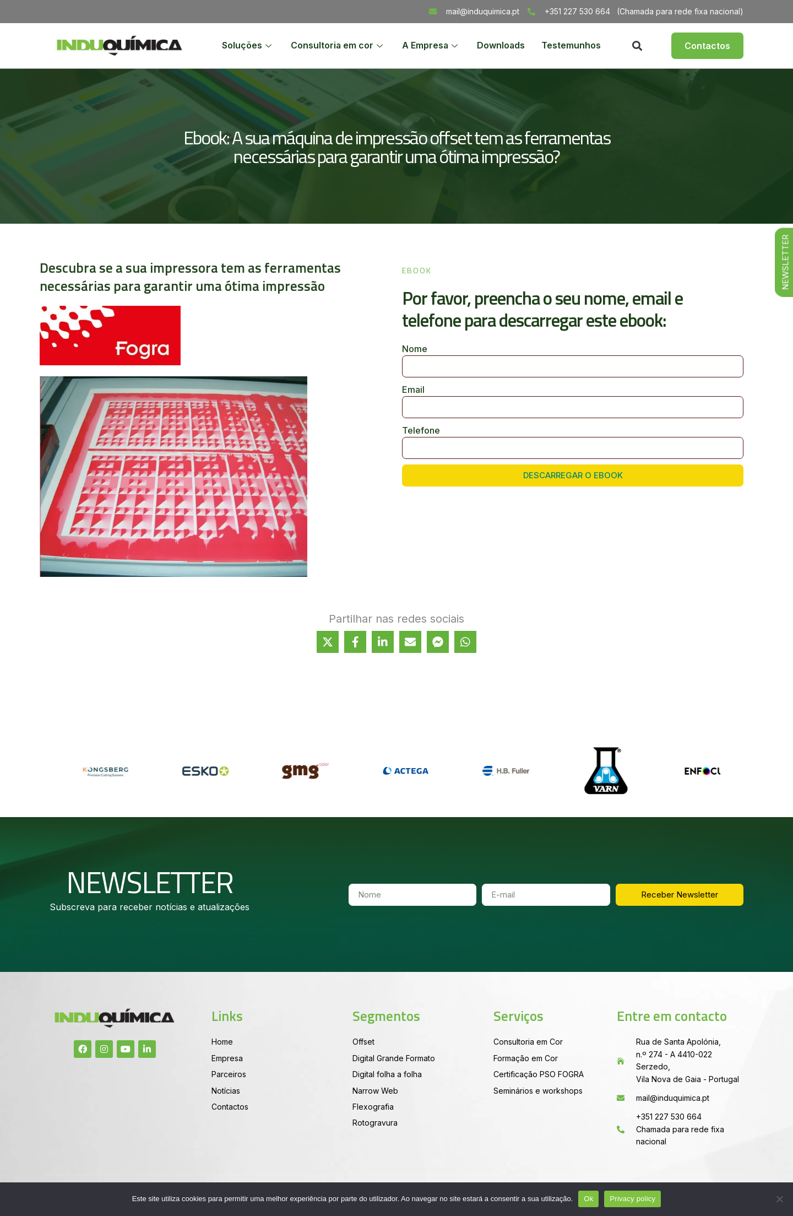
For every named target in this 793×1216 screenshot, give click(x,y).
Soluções (246, 45)
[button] (637, 46)
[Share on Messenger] (438, 642)
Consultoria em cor (336, 45)
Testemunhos (571, 45)
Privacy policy (632, 1199)
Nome (414, 348)
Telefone (421, 430)
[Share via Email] (410, 642)
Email (413, 389)
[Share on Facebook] (355, 642)
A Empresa (430, 45)
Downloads (500, 45)
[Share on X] (328, 642)
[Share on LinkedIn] (383, 642)
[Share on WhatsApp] (465, 642)
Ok (588, 1199)
